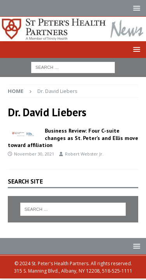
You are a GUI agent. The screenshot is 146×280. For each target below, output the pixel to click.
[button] (135, 8)
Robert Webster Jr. (84, 154)
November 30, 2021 (34, 154)
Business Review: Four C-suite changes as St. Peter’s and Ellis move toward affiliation (73, 137)
